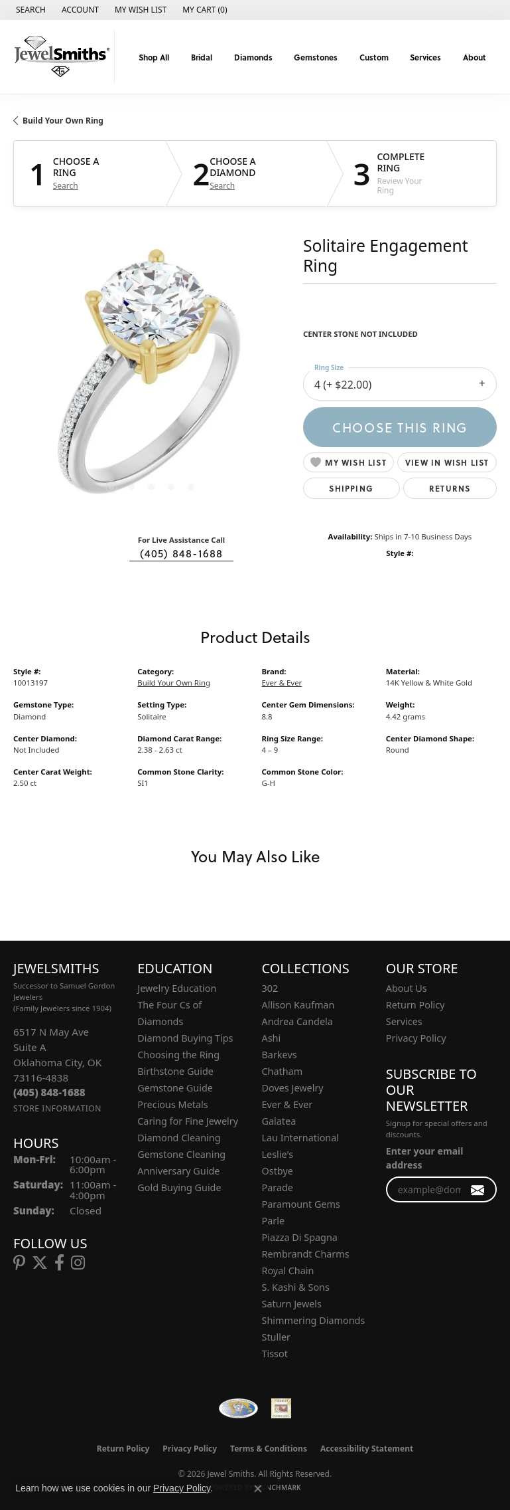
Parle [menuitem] (273, 1220)
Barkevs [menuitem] (279, 1054)
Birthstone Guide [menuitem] (175, 1071)
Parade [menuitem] (277, 1187)
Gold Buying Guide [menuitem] (179, 1187)
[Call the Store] (49, 1092)
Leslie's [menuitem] (278, 1154)
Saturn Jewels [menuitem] (292, 1303)
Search (65, 186)
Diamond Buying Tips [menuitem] (185, 1038)
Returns (449, 488)
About (474, 57)
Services (425, 57)
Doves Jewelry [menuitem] (293, 1088)
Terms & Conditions (268, 1448)
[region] (151, 378)
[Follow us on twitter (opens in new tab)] (40, 1263)
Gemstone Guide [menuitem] (175, 1088)
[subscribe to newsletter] (477, 1189)
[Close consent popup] (258, 1489)
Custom (374, 57)
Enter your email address (425, 1158)
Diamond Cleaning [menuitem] (178, 1137)
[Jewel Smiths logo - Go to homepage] (61, 57)
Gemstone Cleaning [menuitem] (181, 1154)
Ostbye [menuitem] (277, 1171)
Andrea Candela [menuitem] (297, 1021)
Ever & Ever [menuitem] (287, 1104)
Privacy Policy (416, 1038)
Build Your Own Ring (63, 120)
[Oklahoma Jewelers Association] (281, 1408)
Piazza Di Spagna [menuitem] (300, 1237)
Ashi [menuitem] (271, 1038)
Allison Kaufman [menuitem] (298, 1004)
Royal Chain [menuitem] (288, 1270)
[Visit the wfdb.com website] (238, 1408)
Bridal (201, 57)
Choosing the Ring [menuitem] (178, 1054)
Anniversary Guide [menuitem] (178, 1171)
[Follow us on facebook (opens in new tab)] (59, 1263)
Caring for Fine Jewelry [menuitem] (187, 1121)
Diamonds (253, 57)
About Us (406, 988)
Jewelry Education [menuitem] (176, 988)
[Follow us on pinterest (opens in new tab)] (19, 1263)
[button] (29, 10)
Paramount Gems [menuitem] (301, 1204)
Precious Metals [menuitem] (172, 1104)
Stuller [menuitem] (276, 1337)
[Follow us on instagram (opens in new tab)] (78, 1263)
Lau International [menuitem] (301, 1137)
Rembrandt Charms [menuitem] (306, 1254)
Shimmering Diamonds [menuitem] (313, 1320)
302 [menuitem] (270, 988)
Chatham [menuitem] (282, 1071)
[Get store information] (57, 1108)
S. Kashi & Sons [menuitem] (296, 1287)
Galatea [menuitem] (279, 1121)
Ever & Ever (282, 683)
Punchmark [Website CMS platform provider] (279, 1487)
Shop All (154, 57)
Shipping (351, 488)
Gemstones (316, 57)
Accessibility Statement (366, 1448)
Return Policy (415, 1004)
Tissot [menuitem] (275, 1353)
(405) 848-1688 (181, 553)
